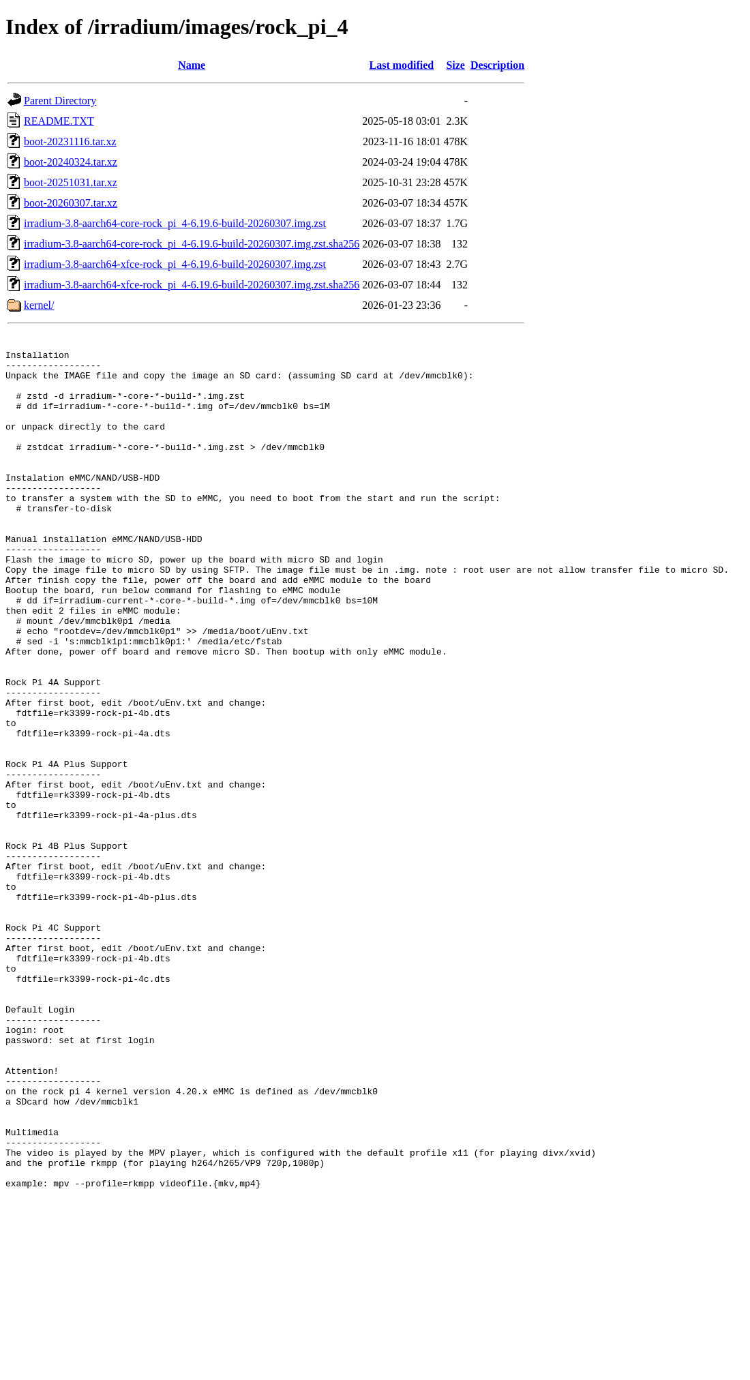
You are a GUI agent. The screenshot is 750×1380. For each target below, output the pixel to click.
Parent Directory (60, 100)
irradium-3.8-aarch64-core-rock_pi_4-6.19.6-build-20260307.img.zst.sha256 (191, 244)
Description (497, 65)
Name (191, 65)
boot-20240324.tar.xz (70, 162)
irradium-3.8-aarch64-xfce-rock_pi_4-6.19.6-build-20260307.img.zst (175, 264)
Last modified (402, 65)
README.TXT (59, 121)
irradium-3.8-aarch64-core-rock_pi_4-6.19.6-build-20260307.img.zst (175, 223)
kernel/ (39, 305)
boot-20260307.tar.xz (70, 203)
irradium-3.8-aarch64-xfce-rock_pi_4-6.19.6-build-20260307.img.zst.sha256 (191, 284)
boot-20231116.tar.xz (70, 141)
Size (455, 65)
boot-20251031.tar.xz (70, 182)
